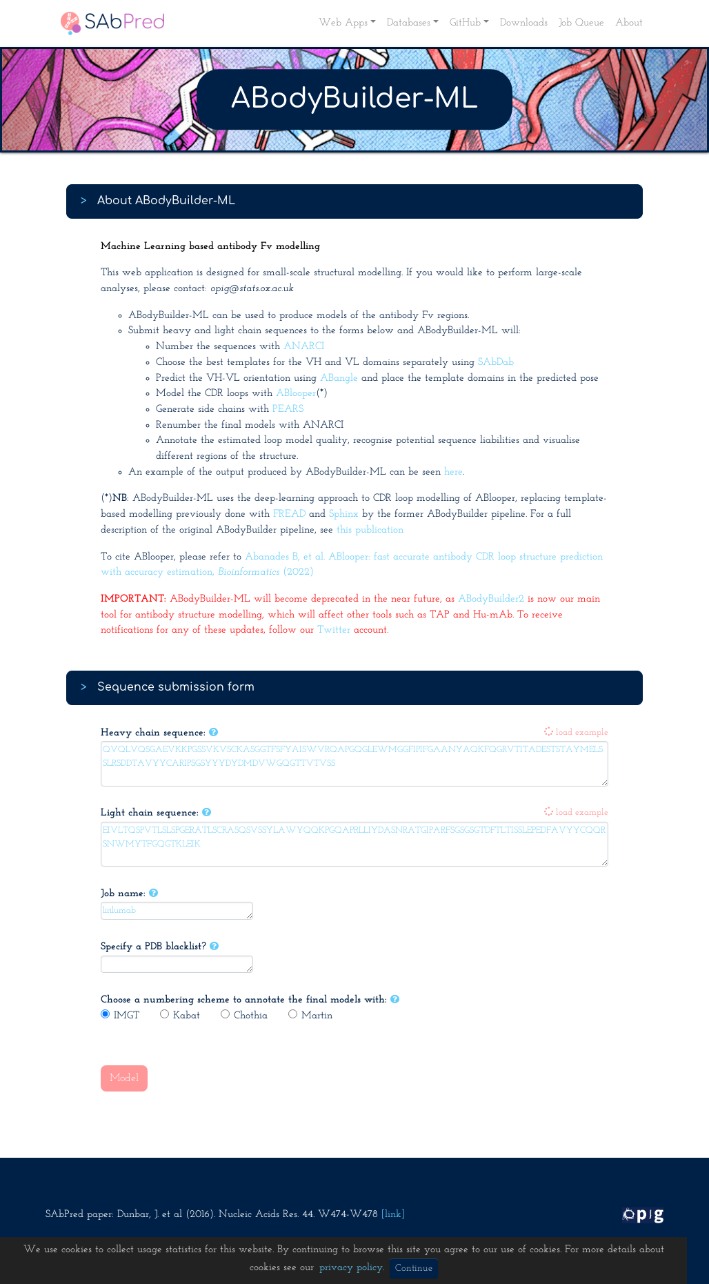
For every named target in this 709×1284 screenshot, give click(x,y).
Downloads (524, 23)
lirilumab (177, 911)
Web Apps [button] (343, 23)
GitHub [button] (465, 23)
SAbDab (496, 362)
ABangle (339, 378)
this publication (370, 530)
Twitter (333, 630)
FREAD (289, 514)
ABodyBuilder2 (491, 599)
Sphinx (344, 514)
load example (576, 732)
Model (124, 1078)
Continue (413, 1268)
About (629, 23)
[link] (393, 1214)
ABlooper (296, 393)
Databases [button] (408, 23)
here (453, 472)
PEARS (287, 409)
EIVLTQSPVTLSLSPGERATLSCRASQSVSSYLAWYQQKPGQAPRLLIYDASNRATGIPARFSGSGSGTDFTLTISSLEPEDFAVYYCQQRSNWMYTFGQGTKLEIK (354, 844)
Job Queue (581, 23)
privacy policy (351, 1268)
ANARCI (303, 347)
